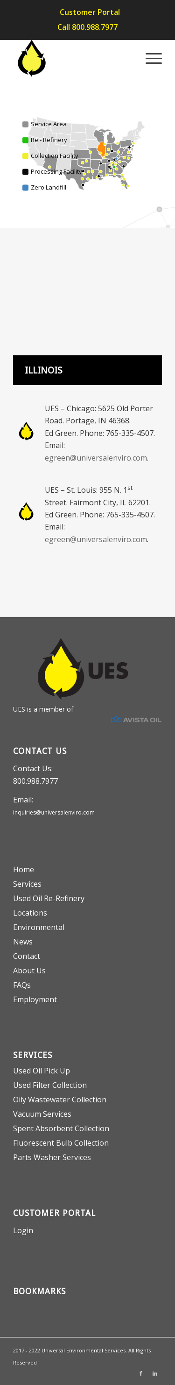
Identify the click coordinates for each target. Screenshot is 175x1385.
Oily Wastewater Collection (59, 1099)
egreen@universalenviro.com (96, 458)
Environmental (38, 927)
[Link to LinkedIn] (155, 1373)
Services (27, 884)
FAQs (22, 985)
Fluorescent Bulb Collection (61, 1143)
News (23, 942)
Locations (30, 913)
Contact (26, 956)
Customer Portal (90, 12)
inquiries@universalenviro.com (54, 812)
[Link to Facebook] (141, 1373)
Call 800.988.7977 (87, 27)
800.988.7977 (35, 781)
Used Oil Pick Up (41, 1071)
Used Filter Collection (50, 1085)
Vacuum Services (42, 1114)
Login (23, 1230)
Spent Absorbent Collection (61, 1128)
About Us (29, 970)
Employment (35, 999)
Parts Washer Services (52, 1157)
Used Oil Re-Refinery (48, 898)
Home (23, 869)
